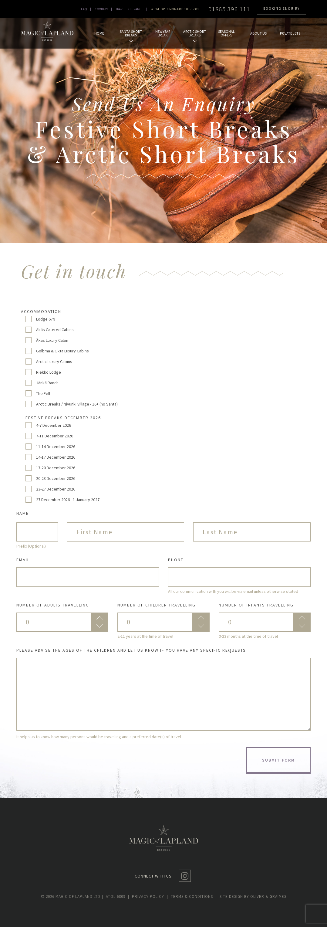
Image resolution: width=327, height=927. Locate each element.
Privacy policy (148, 896)
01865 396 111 (229, 9)
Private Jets (290, 33)
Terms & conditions (192, 896)
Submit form (278, 760)
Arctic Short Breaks (194, 35)
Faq (84, 9)
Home (99, 33)
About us (258, 33)
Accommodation (41, 311)
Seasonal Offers (226, 33)
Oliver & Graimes (268, 896)
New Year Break (162, 33)
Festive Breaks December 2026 (63, 417)
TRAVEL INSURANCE (129, 9)
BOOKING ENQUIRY (281, 8)
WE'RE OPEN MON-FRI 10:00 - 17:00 (174, 9)
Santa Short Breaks (131, 35)
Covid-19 (101, 9)
